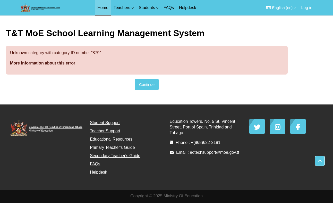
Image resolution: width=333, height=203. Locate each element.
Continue (147, 84)
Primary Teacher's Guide (112, 147)
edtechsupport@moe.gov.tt (214, 152)
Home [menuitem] (102, 7)
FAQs (95, 164)
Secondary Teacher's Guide (115, 155)
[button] (281, 7)
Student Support (105, 122)
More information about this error (42, 63)
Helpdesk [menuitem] (187, 7)
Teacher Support (105, 131)
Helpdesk (98, 172)
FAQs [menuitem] (169, 7)
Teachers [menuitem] (122, 7)
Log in (306, 7)
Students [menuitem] (147, 7)
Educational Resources (111, 139)
